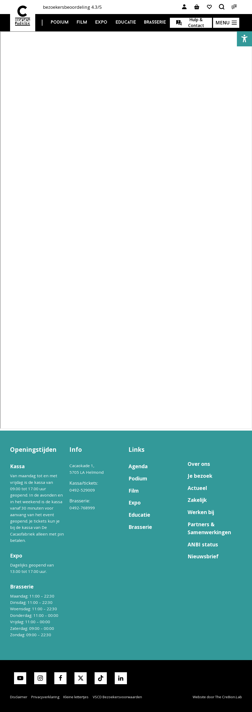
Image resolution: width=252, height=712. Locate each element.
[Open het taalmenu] (234, 7)
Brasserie (155, 22)
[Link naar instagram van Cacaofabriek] (40, 678)
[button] (244, 38)
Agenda (25, 22)
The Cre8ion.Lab (228, 697)
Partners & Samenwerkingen (209, 528)
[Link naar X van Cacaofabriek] (80, 678)
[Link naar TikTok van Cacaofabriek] (101, 678)
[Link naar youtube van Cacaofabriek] (20, 678)
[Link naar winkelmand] (197, 7)
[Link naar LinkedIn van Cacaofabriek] (121, 678)
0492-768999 (82, 507)
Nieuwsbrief (203, 556)
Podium (60, 22)
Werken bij (201, 512)
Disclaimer (18, 697)
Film (82, 22)
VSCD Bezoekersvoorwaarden (117, 697)
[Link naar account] (184, 7)
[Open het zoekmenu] (222, 7)
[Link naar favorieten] (209, 7)
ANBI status (203, 544)
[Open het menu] (226, 23)
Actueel (197, 488)
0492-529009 (82, 490)
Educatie (126, 22)
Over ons (199, 464)
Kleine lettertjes (76, 697)
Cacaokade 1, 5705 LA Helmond (86, 469)
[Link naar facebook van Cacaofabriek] (60, 678)
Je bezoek (200, 475)
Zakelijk (197, 500)
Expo (101, 22)
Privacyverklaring (45, 697)
